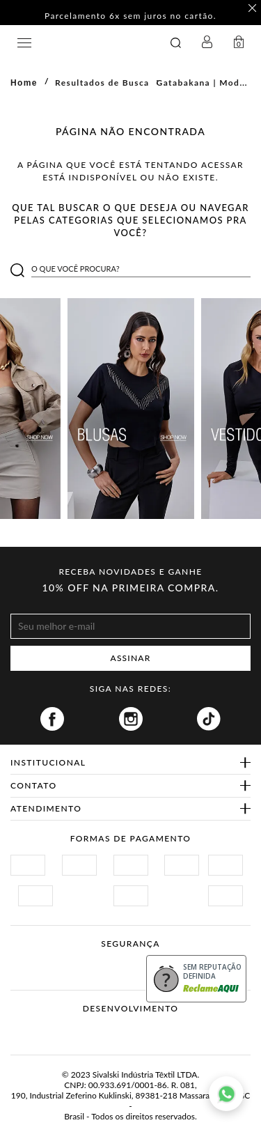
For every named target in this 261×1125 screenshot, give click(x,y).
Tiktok (209, 719)
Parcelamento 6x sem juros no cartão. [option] (130, 16)
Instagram (131, 719)
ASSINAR (131, 658)
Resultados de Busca (102, 82)
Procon (118, 960)
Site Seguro (43, 960)
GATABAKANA (87, 43)
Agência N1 (157, 1030)
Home (24, 83)
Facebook (52, 719)
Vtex (105, 1030)
